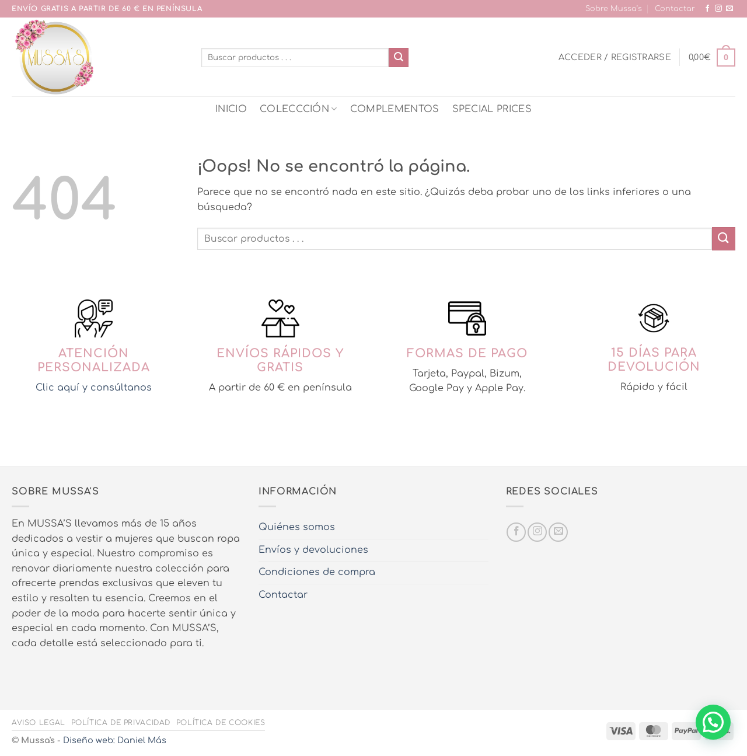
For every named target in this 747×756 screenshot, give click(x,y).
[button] (614, 57)
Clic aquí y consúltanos (94, 387)
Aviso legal (38, 723)
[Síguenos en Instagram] (718, 9)
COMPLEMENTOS (394, 109)
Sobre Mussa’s (613, 9)
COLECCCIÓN (298, 108)
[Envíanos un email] (729, 9)
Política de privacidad (120, 723)
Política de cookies (221, 723)
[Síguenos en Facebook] (707, 9)
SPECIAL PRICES (492, 109)
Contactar (675, 9)
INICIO (231, 109)
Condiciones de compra (317, 572)
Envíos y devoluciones (313, 550)
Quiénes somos (297, 527)
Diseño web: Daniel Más (114, 740)
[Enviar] (399, 58)
